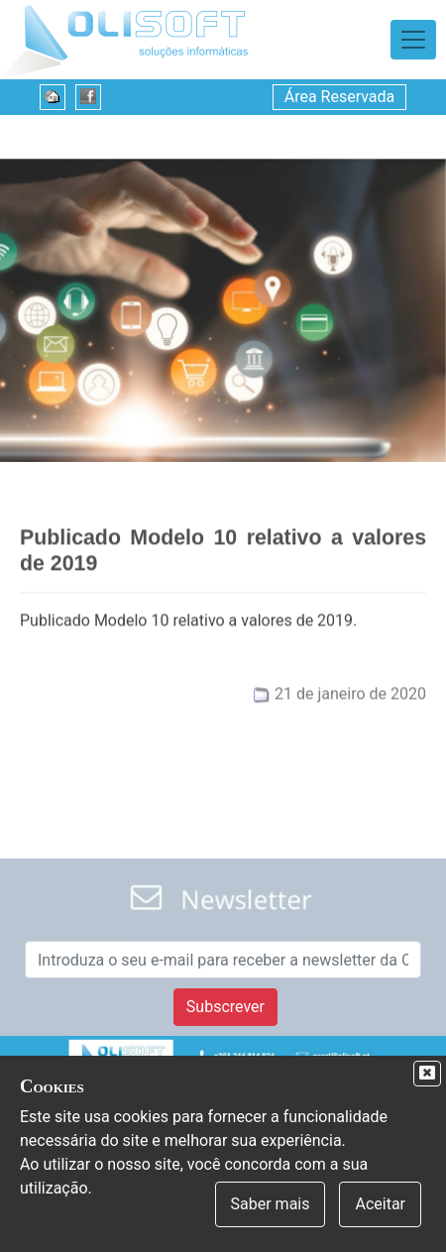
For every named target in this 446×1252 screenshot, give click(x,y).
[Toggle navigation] (413, 39)
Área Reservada (339, 96)
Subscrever (225, 1006)
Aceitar (380, 1204)
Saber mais (270, 1204)
